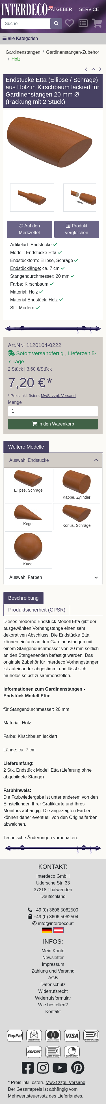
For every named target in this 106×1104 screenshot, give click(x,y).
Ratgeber (59, 9)
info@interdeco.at (56, 923)
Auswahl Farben (53, 577)
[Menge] (53, 411)
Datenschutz (53, 984)
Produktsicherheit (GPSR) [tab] (36, 610)
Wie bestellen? (53, 1004)
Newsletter (53, 957)
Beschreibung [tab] (23, 598)
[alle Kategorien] (20, 38)
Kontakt (52, 1011)
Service (89, 9)
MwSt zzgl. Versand (58, 395)
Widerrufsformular (53, 998)
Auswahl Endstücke (53, 460)
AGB (53, 977)
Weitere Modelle (26, 447)
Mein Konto (53, 950)
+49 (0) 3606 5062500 (56, 910)
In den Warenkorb (53, 424)
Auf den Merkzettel (29, 229)
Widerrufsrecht (53, 991)
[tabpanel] (53, 729)
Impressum (53, 964)
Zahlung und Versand (52, 971)
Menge (15, 402)
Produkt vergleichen (76, 229)
